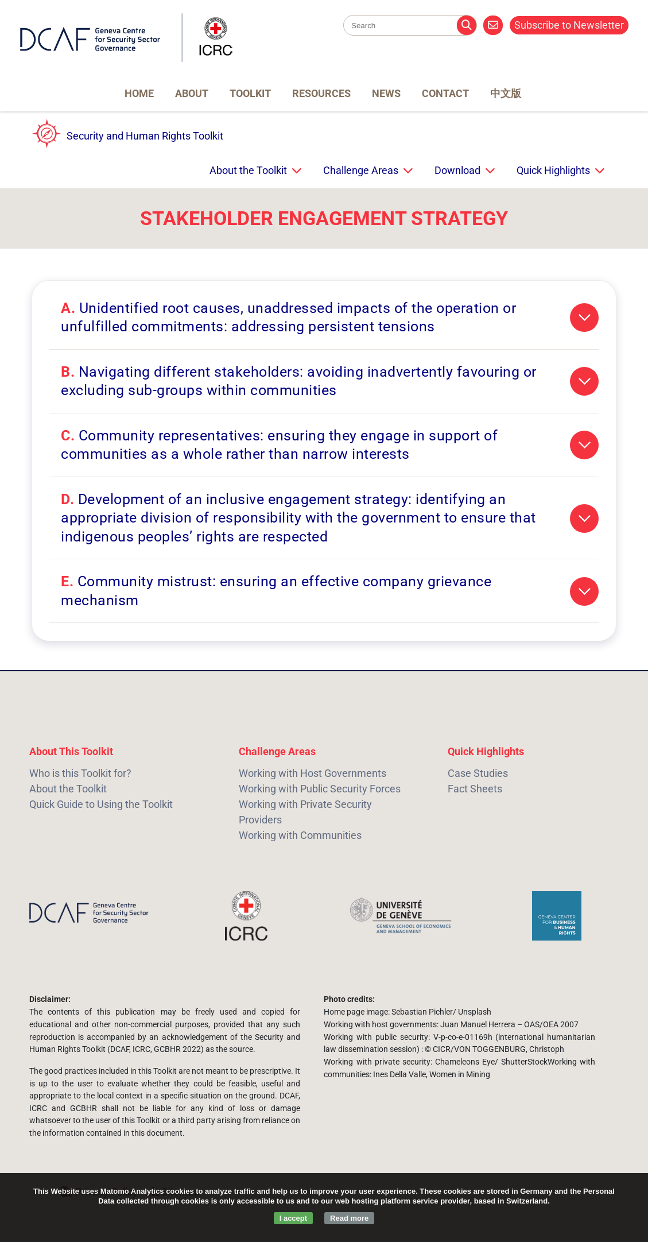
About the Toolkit (248, 170)
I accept (293, 1218)
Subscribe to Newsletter (569, 25)
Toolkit (250, 93)
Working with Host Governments (312, 773)
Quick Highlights (553, 170)
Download (457, 170)
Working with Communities (300, 835)
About (191, 93)
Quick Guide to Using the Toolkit (101, 804)
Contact (445, 93)
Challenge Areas (360, 170)
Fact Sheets (475, 789)
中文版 (505, 93)
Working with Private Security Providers (305, 812)
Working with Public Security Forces (320, 789)
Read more (349, 1218)
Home (139, 93)
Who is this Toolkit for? (80, 773)
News (386, 93)
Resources (321, 93)
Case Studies (478, 773)
